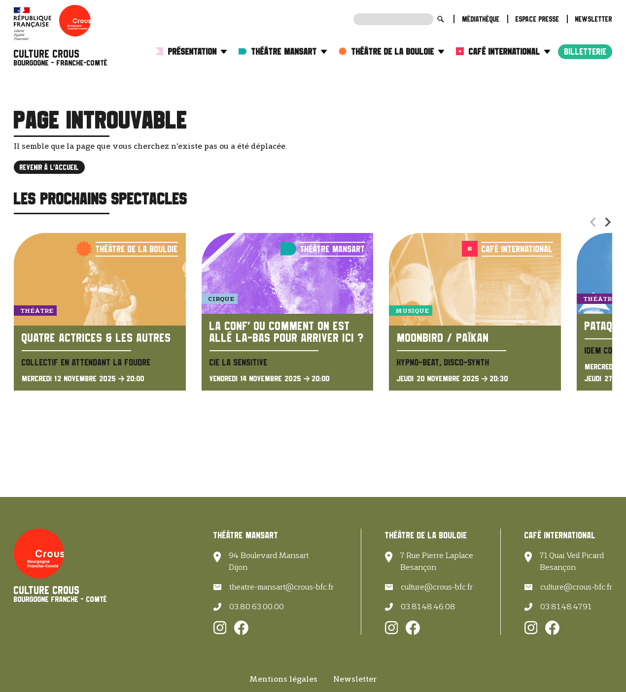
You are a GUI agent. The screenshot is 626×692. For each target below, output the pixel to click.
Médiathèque (481, 19)
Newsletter (593, 19)
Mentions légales (283, 679)
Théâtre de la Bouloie (397, 51)
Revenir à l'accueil (49, 167)
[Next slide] (607, 222)
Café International (509, 51)
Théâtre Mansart (289, 51)
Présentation (197, 51)
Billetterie (585, 51)
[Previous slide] (593, 222)
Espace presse (537, 19)
